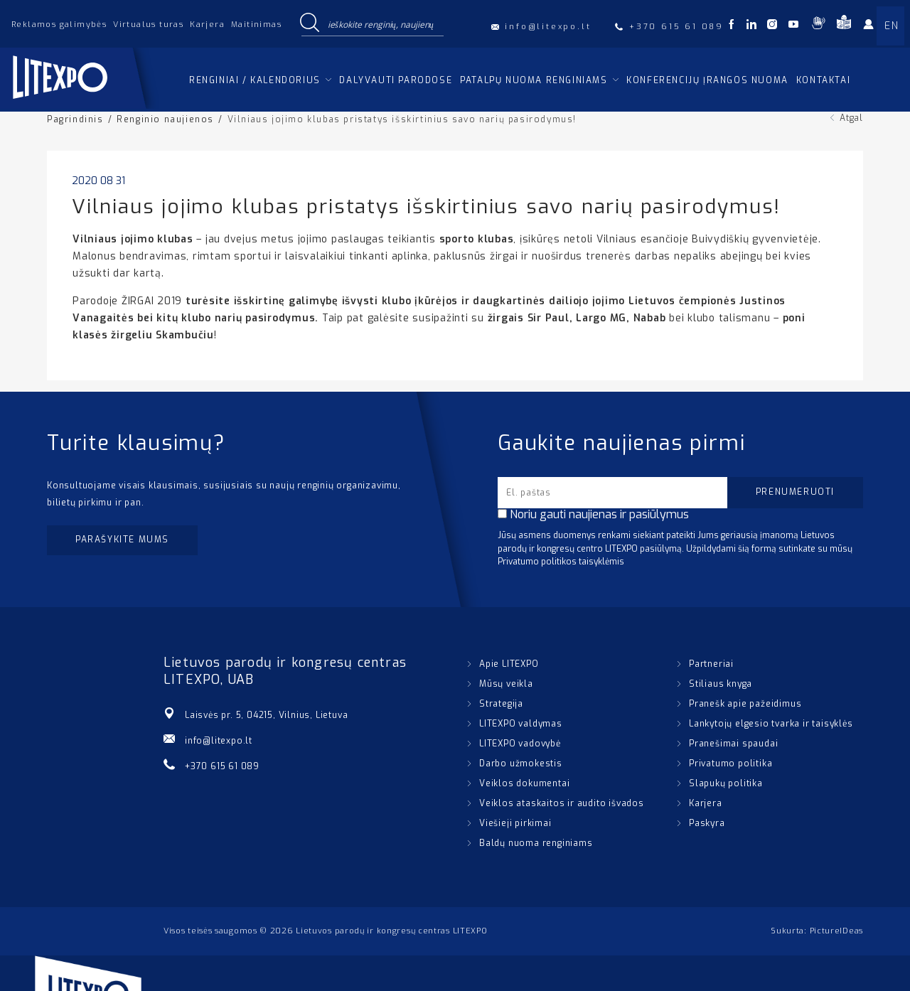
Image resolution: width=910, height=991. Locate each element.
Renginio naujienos (165, 119)
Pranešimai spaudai (733, 743)
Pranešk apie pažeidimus (745, 703)
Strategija (501, 703)
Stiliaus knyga (720, 684)
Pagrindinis (75, 119)
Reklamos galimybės (59, 24)
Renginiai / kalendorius (255, 80)
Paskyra (707, 823)
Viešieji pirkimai (515, 823)
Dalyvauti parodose (395, 80)
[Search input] (382, 23)
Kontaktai (823, 80)
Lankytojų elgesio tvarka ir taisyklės (771, 723)
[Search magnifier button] (309, 23)
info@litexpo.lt (218, 740)
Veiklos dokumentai (524, 783)
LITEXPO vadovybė (520, 743)
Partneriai (711, 664)
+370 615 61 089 (222, 766)
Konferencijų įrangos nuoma (707, 80)
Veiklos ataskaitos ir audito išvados (561, 803)
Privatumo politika (730, 763)
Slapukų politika (726, 783)
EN (891, 26)
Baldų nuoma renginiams (536, 843)
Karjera (207, 24)
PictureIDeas (836, 931)
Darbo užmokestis (520, 763)
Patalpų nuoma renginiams (533, 80)
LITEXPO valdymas (520, 723)
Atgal (851, 118)
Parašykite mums (122, 539)
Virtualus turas (148, 24)
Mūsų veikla (506, 684)
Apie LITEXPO (509, 664)
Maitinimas (256, 24)
